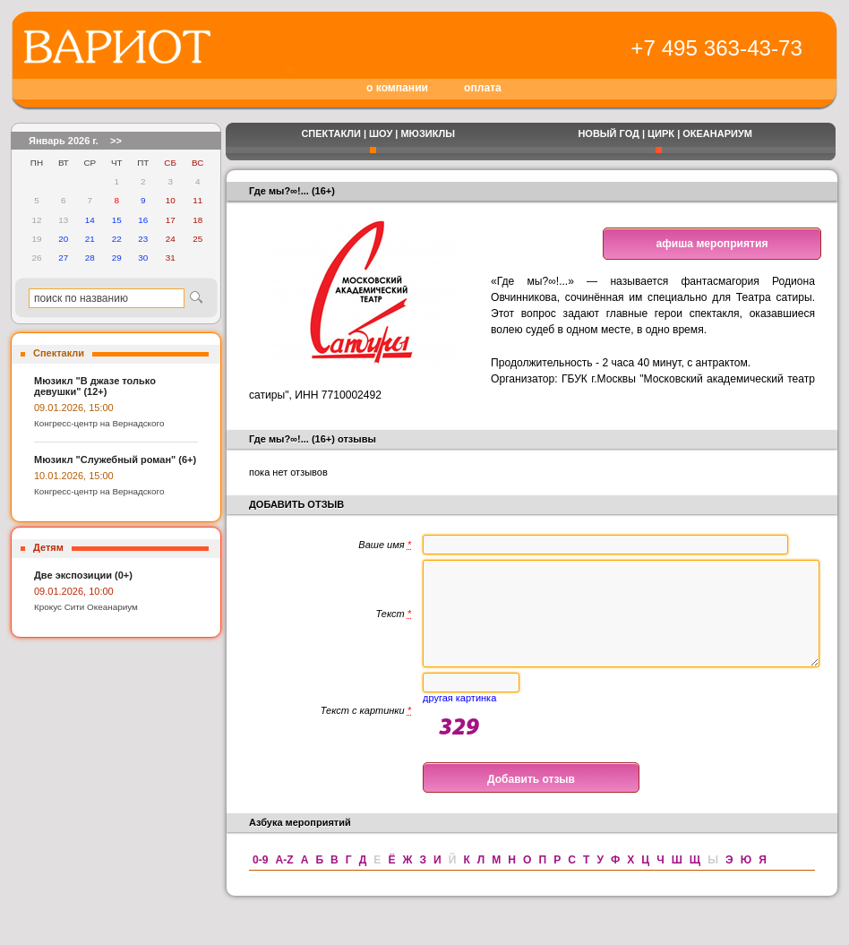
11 (197, 200)
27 (63, 257)
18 (197, 220)
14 (90, 220)
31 (171, 257)
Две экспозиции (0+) (83, 575)
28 (90, 257)
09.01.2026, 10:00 (74, 591)
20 (63, 239)
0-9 (260, 881)
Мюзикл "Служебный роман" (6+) (115, 459)
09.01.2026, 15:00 (74, 407)
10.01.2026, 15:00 (74, 475)
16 (143, 220)
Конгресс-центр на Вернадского (99, 423)
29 (117, 257)
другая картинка (459, 719)
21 (90, 239)
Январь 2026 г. (64, 140)
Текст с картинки (366, 731)
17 (171, 220)
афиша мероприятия (712, 243)
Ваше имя (384, 544)
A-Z (284, 881)
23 (143, 239)
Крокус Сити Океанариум (86, 607)
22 (117, 239)
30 (143, 257)
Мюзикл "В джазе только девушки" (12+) (95, 386)
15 (117, 220)
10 (171, 200)
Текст (393, 624)
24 (171, 239)
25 (197, 239)
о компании (397, 88)
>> (116, 140)
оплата (483, 88)
